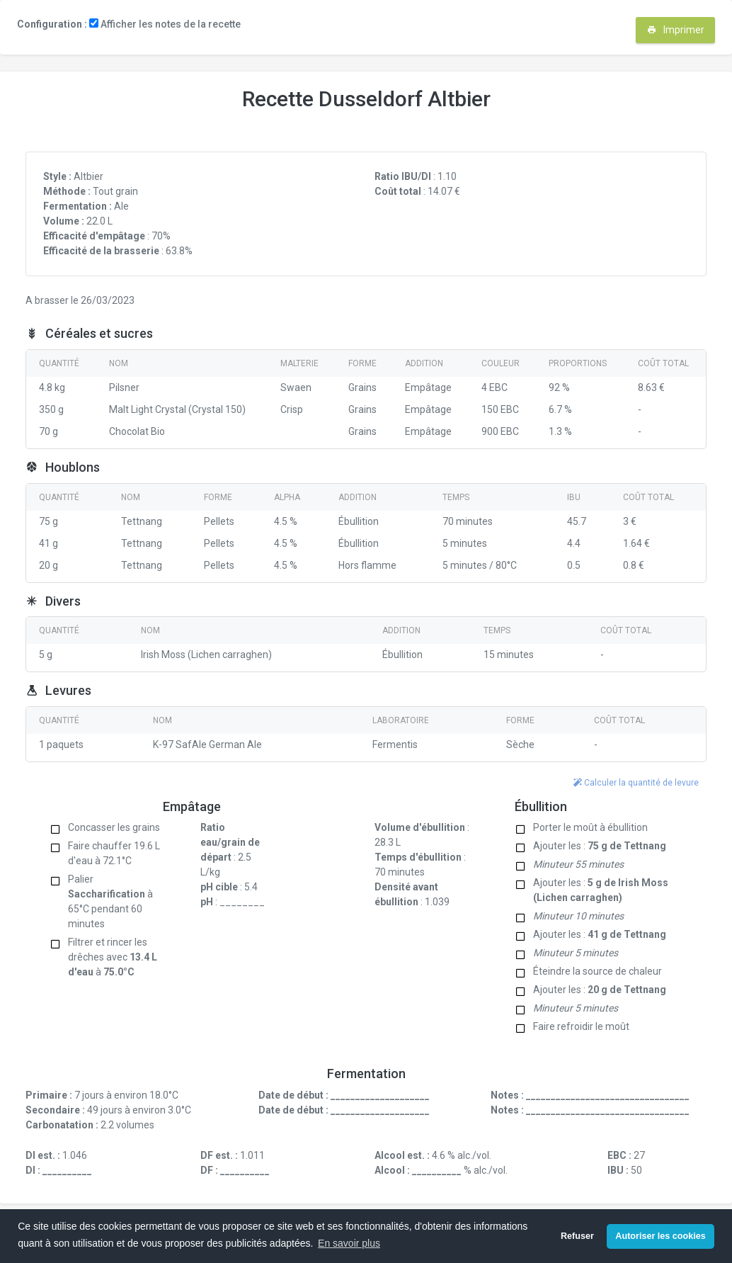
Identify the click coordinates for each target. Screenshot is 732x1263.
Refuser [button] (577, 1236)
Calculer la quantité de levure (636, 783)
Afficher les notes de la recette (165, 24)
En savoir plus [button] (349, 1243)
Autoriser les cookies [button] (660, 1236)
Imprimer (675, 29)
